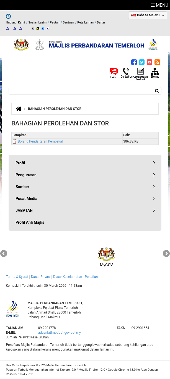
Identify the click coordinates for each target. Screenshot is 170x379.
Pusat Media (26, 198)
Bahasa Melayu (148, 15)
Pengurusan (26, 175)
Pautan (55, 22)
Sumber (22, 187)
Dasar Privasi (40, 277)
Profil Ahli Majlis (30, 222)
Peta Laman (85, 22)
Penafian (91, 277)
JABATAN (24, 210)
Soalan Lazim (37, 22)
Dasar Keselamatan (67, 277)
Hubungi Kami (15, 22)
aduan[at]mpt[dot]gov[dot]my (59, 333)
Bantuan (68, 22)
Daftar (101, 22)
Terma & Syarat (17, 277)
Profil (20, 163)
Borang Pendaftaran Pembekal (40, 141)
